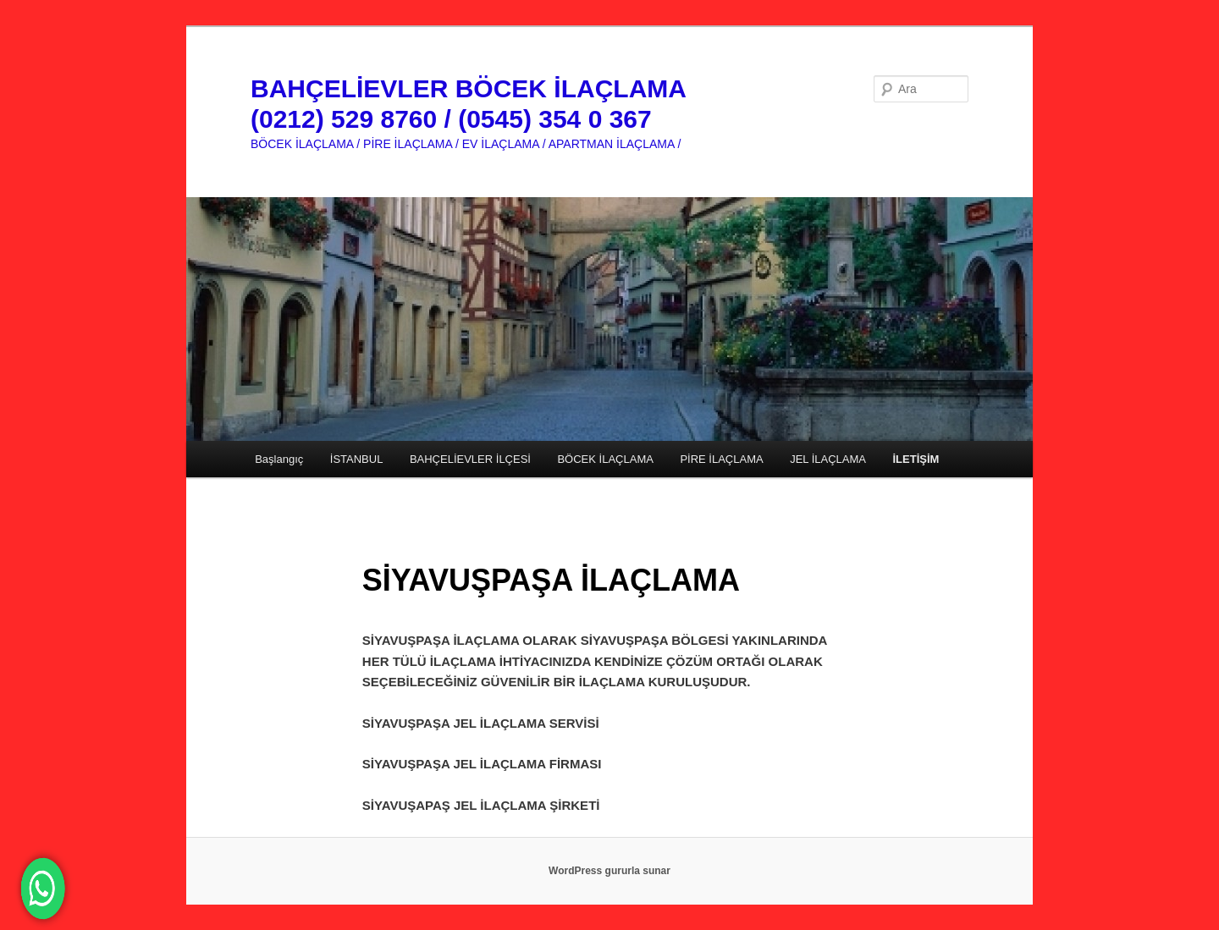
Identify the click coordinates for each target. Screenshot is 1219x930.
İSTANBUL (356, 459)
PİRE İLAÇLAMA (721, 459)
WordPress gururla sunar (609, 871)
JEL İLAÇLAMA (828, 459)
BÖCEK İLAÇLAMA (605, 459)
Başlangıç (279, 459)
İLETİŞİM (916, 459)
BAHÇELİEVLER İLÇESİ (470, 459)
